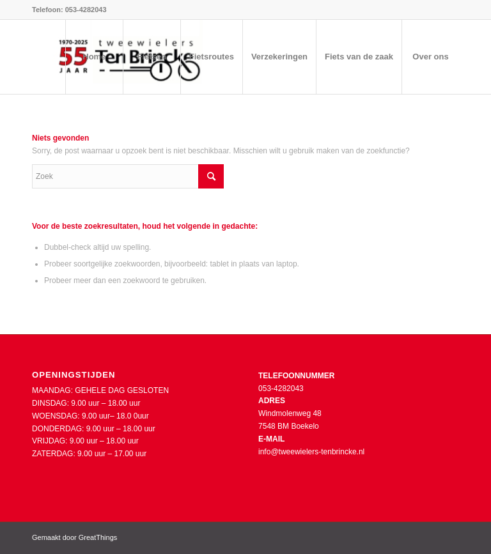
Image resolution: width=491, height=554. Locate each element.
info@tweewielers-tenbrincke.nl (311, 451)
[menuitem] (94, 57)
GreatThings (98, 537)
